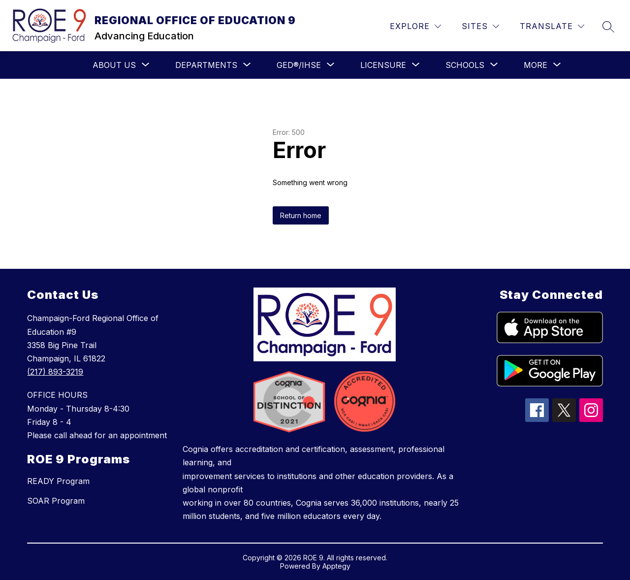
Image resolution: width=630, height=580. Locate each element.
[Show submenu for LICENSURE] (383, 65)
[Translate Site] (552, 26)
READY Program (58, 481)
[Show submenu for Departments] (206, 65)
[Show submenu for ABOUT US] (114, 65)
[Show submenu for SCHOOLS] (464, 65)
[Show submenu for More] (535, 65)
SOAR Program (56, 501)
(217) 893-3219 (55, 372)
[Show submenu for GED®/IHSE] (299, 65)
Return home (300, 215)
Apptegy (336, 566)
